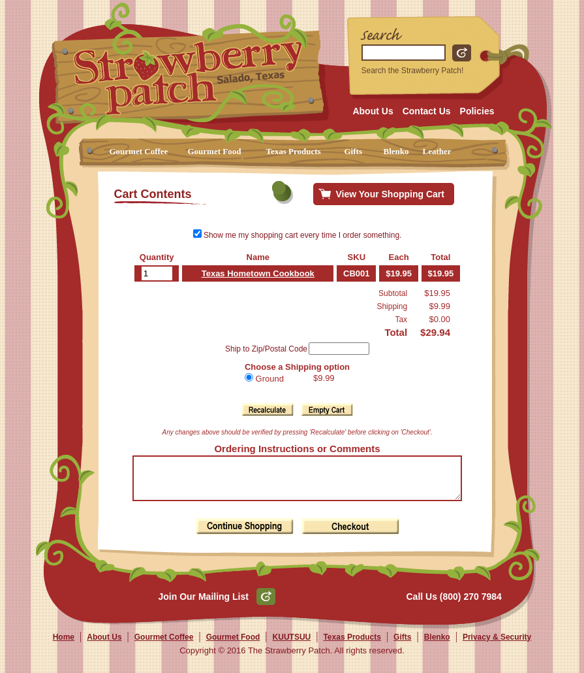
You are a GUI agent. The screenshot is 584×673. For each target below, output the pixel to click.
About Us (372, 111)
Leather (437, 151)
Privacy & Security (497, 644)
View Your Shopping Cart (390, 194)
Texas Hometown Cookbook (253, 273)
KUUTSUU (292, 644)
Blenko (396, 151)
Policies (477, 111)
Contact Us (427, 111)
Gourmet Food (214, 151)
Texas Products (293, 151)
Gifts (353, 151)
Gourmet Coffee (139, 151)
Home (63, 644)
